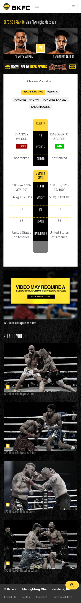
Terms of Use (62, 597)
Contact (41, 597)
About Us (9, 597)
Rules (26, 597)
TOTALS (53, 92)
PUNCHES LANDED (55, 99)
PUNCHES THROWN (26, 99)
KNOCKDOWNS (40, 106)
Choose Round (37, 81)
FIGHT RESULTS (33, 92)
